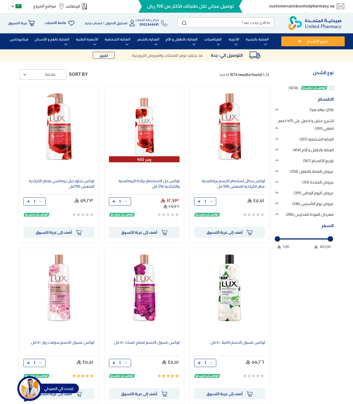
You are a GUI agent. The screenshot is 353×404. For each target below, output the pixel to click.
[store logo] (315, 23)
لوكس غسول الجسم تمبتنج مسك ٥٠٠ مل (147, 342)
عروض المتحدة (318, 182)
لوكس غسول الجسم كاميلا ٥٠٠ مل (237, 342)
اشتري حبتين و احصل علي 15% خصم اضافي (306, 124)
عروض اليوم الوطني (314, 193)
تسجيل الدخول (116, 23)
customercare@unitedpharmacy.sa (302, 6)
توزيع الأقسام (318, 160)
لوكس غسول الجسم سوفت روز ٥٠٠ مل (62, 342)
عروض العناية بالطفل (312, 171)
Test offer (321, 110)
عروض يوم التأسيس (313, 203)
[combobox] (225, 22)
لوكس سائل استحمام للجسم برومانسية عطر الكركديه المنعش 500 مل (233, 183)
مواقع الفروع (44, 6)
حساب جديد (93, 23)
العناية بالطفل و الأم (313, 150)
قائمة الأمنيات (55, 23)
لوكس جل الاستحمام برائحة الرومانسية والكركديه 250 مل (149, 183)
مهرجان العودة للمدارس (310, 214)
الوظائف (72, 6)
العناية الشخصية (316, 139)
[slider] (277, 239)
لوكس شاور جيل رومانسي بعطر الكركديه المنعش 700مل (61, 183)
